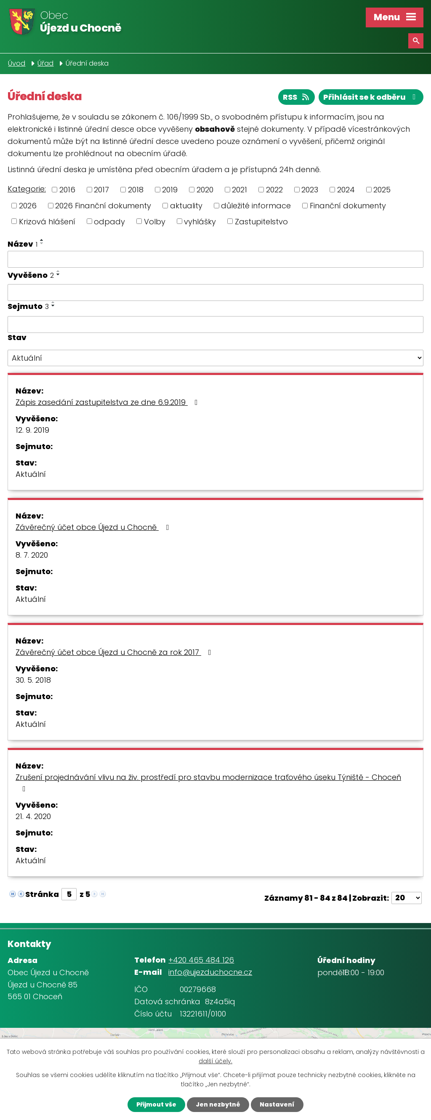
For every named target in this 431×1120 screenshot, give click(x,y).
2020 (205, 189)
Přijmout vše (156, 1104)
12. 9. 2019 (32, 430)
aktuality (186, 205)
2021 (239, 189)
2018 (136, 189)
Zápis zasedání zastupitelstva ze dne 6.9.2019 (108, 402)
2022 (274, 189)
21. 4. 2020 (33, 816)
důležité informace (256, 205)
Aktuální (31, 474)
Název (22, 244)
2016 (67, 189)
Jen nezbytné (218, 1104)
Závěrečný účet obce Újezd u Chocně (94, 527)
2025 (382, 189)
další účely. (215, 1061)
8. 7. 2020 (32, 555)
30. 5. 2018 (33, 680)
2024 (346, 189)
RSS (297, 97)
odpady (109, 221)
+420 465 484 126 (201, 960)
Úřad (45, 63)
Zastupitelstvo (261, 221)
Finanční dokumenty (348, 205)
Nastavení (277, 1104)
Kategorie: (27, 189)
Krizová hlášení (47, 221)
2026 (28, 205)
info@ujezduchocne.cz (210, 972)
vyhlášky (200, 221)
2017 (101, 189)
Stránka (42, 894)
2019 (170, 189)
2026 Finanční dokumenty (103, 205)
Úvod (16, 63)
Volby (154, 221)
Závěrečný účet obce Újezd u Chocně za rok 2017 (115, 652)
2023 (309, 189)
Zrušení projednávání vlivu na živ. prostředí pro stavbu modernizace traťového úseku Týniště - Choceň (208, 782)
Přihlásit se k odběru (371, 97)
